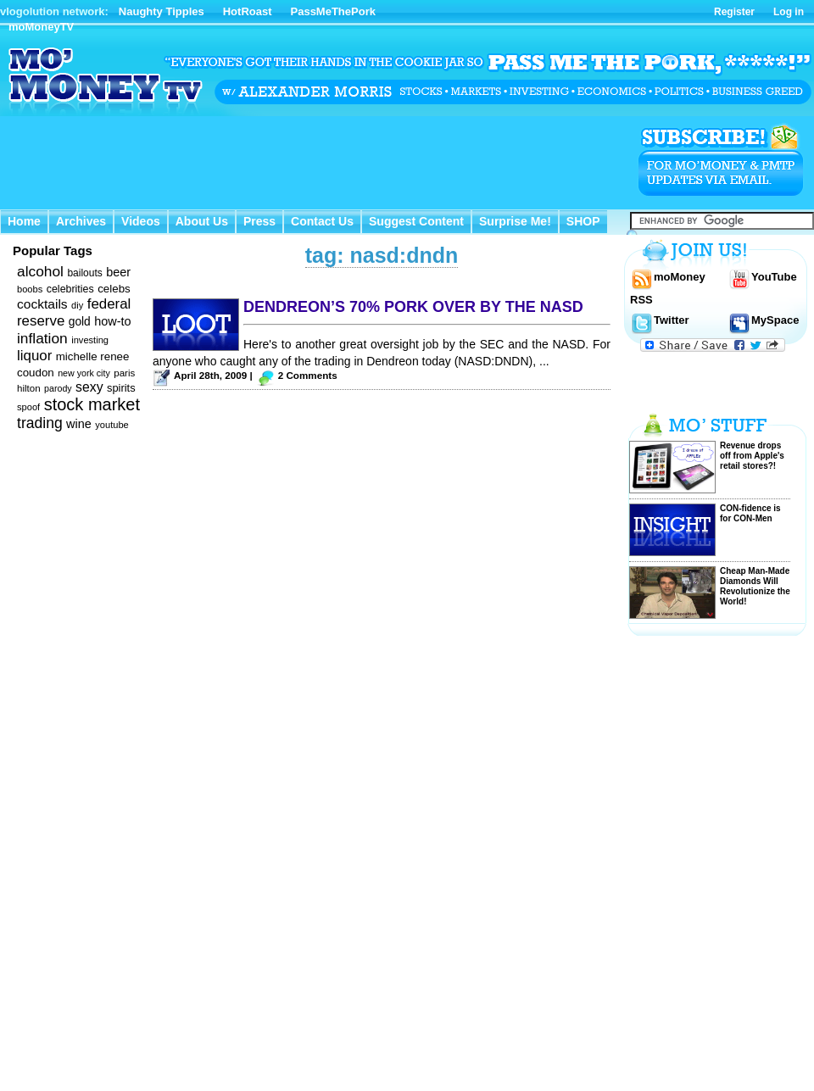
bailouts (84, 273)
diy (77, 305)
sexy (89, 387)
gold (80, 321)
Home (24, 221)
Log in (788, 12)
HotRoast (247, 11)
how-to (112, 321)
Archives (81, 221)
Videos (140, 221)
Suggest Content (416, 221)
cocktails (42, 304)
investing (90, 340)
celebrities (70, 289)
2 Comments (307, 375)
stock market (92, 404)
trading (40, 423)
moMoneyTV (41, 26)
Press (259, 221)
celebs (114, 288)
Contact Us (322, 221)
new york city (84, 373)
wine (79, 424)
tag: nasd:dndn (382, 255)
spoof (28, 407)
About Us (202, 221)
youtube (112, 425)
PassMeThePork (333, 11)
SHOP (583, 221)
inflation (42, 338)
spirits (121, 387)
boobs (29, 289)
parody (58, 388)
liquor (34, 356)
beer (118, 272)
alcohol (40, 271)
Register (734, 12)
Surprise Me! (515, 221)
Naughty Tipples (161, 11)
